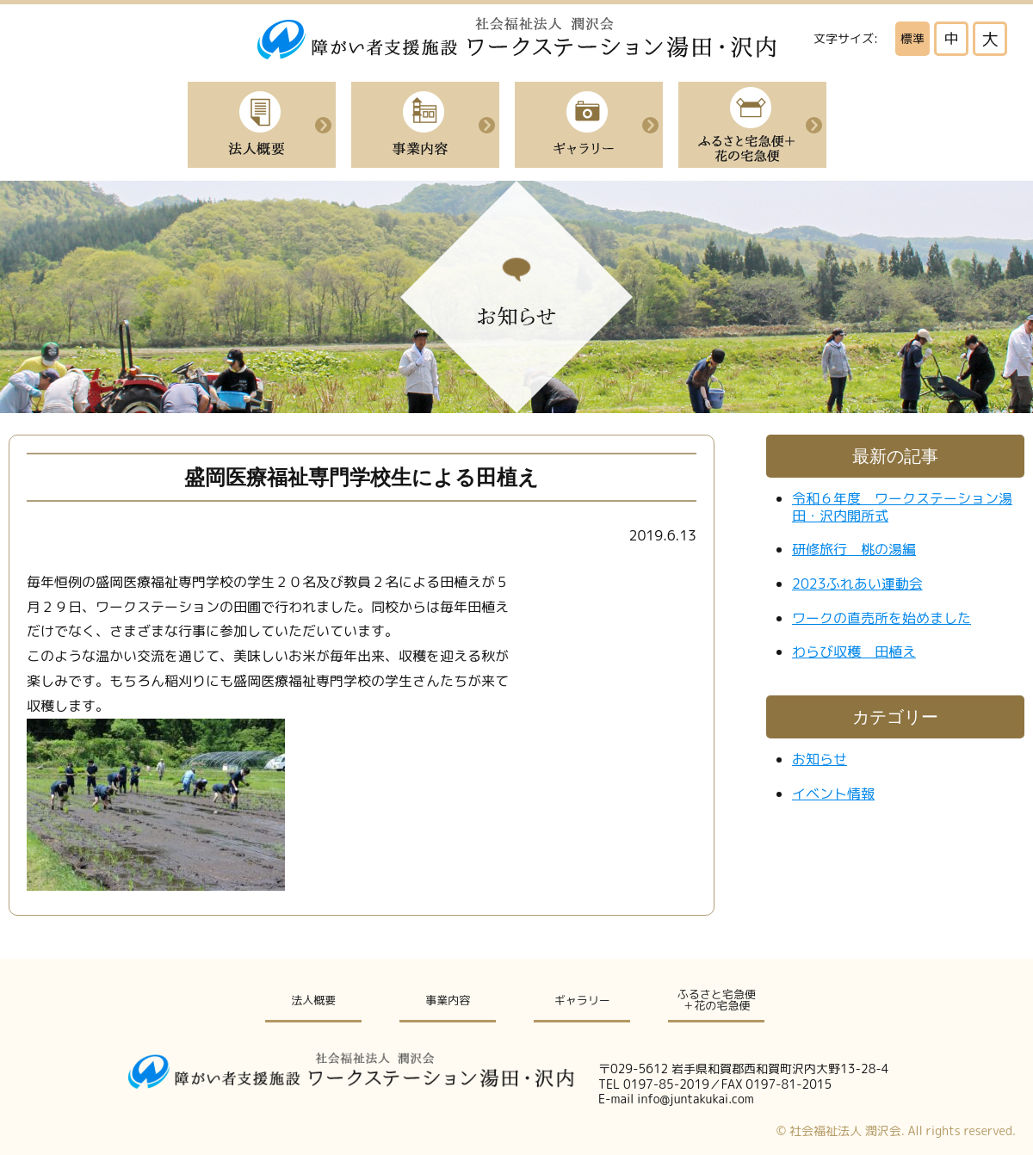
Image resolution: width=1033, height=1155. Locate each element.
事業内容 (425, 125)
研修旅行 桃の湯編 (854, 549)
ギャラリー (582, 1000)
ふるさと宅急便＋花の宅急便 (752, 125)
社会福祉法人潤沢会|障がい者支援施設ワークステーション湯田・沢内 (516, 38)
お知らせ (819, 759)
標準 (912, 38)
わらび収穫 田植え (854, 651)
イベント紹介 (589, 125)
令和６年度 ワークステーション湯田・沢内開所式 (902, 507)
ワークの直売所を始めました (881, 617)
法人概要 (262, 125)
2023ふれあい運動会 (857, 583)
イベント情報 (833, 793)
